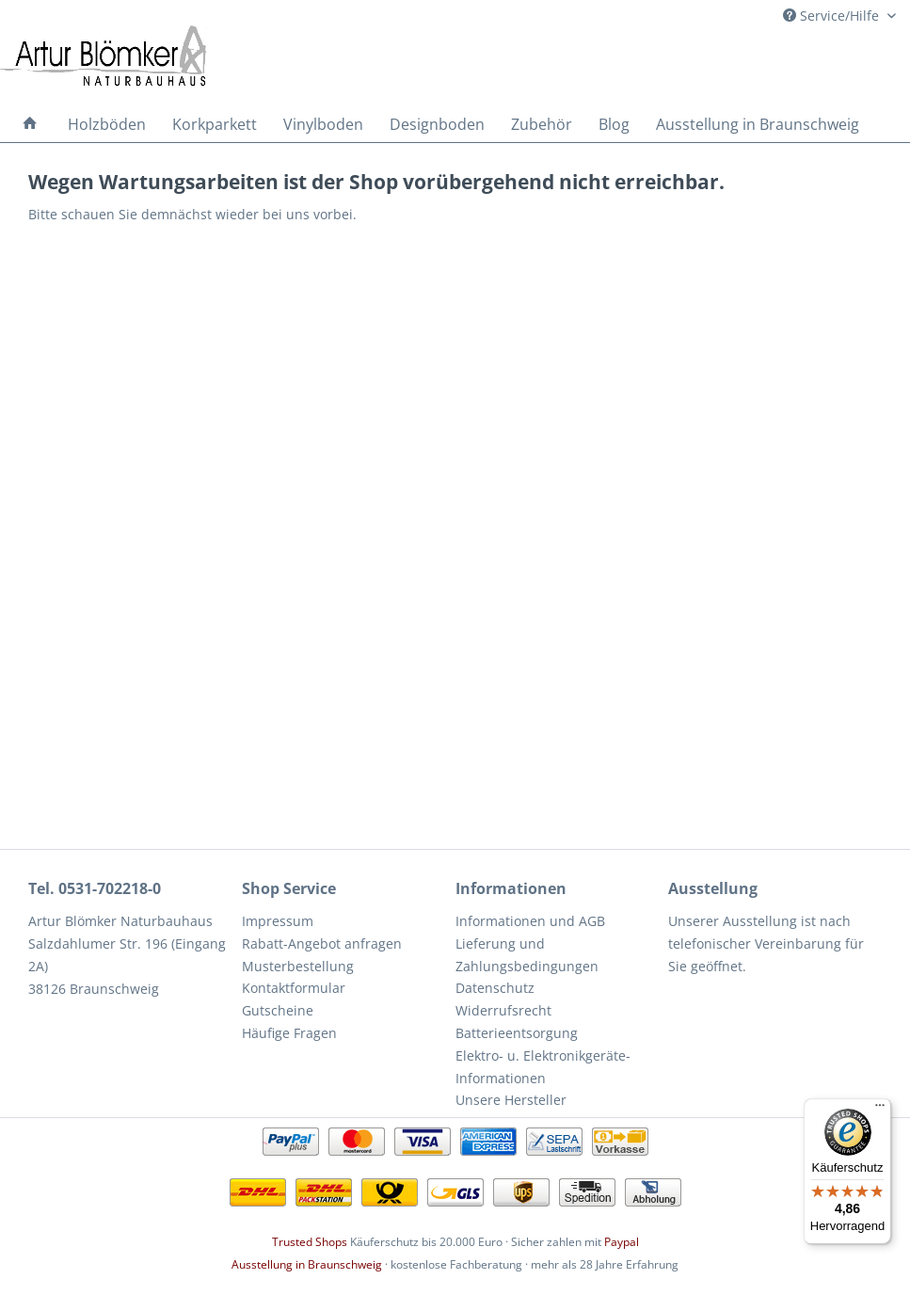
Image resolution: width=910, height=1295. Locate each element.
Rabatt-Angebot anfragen (322, 943)
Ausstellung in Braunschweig (306, 1264)
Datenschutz (495, 988)
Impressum (277, 921)
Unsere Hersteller (511, 1100)
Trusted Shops (309, 1242)
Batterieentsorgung (516, 1033)
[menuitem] (30, 124)
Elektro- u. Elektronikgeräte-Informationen (543, 1067)
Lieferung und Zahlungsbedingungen (527, 955)
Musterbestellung (298, 966)
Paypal (621, 1242)
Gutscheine (277, 1010)
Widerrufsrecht (503, 1010)
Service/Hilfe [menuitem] (833, 15)
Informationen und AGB (530, 921)
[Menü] (880, 1109)
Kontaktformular (293, 988)
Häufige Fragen (289, 1033)
